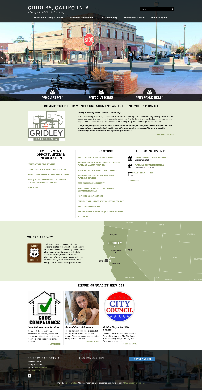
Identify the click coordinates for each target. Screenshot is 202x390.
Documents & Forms (134, 17)
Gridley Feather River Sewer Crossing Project (101, 201)
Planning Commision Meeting (149, 165)
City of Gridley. (70, 382)
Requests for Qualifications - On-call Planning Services (97, 176)
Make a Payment (160, 17)
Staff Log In (142, 358)
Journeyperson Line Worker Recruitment (48, 174)
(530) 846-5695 (40, 367)
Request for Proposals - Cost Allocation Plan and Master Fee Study (99, 163)
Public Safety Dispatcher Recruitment (47, 169)
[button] (3, 57)
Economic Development (82, 17)
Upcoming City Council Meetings (151, 157)
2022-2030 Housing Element (91, 183)
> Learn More (54, 344)
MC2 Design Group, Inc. (134, 382)
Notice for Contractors (90, 196)
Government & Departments (49, 17)
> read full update (164, 134)
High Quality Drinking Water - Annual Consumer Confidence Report (47, 180)
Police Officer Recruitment (41, 164)
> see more (33, 187)
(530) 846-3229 (37, 370)
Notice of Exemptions (89, 206)
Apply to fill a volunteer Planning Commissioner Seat (96, 189)
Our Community (109, 17)
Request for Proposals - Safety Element (98, 170)
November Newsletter (142, 173)
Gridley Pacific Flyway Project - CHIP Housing (100, 211)
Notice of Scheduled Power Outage (96, 157)
